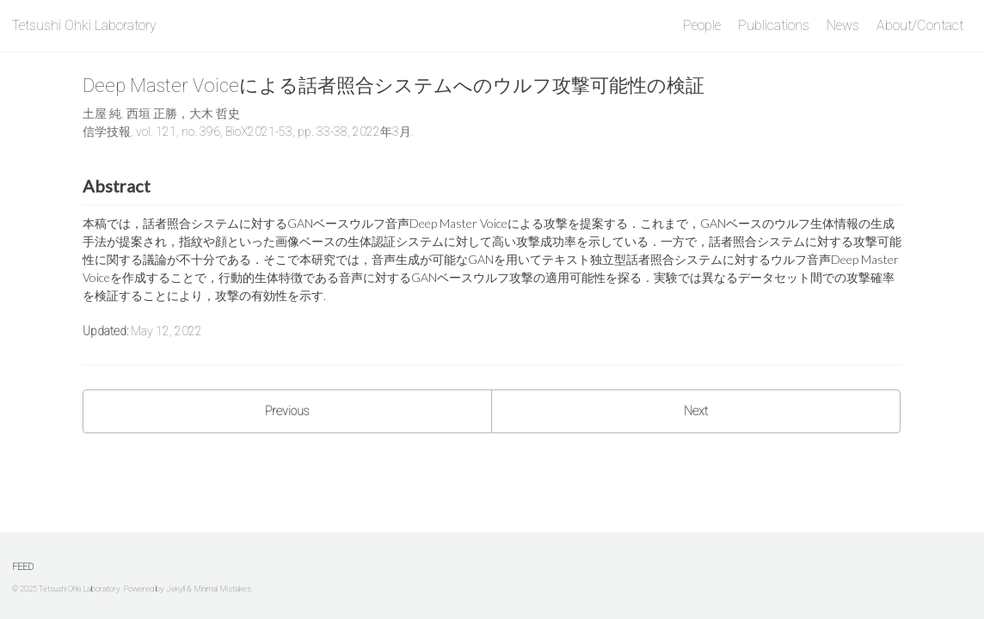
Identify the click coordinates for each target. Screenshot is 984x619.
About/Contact (919, 25)
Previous (287, 411)
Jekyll (175, 588)
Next (696, 411)
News (843, 25)
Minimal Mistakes (222, 588)
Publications (773, 25)
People (702, 25)
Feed (23, 567)
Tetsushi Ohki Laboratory (84, 25)
